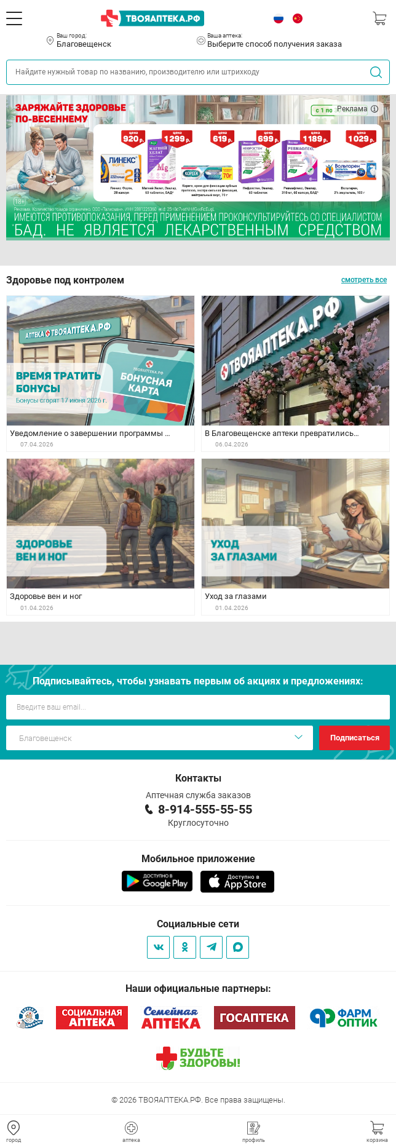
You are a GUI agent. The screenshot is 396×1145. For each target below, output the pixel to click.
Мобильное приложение (198, 859)
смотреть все (364, 279)
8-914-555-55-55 (205, 809)
